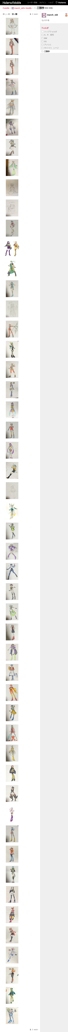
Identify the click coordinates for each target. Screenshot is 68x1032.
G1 (44, 41)
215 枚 (45, 20)
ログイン (42, 3)
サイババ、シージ (50, 48)
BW (44, 38)
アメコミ (46, 45)
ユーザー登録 (32, 3)
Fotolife (6, 8)
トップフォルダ (49, 32)
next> (36, 14)
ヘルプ (50, 3)
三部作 (46, 51)
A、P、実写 (48, 35)
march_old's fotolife (22, 8)
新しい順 (6, 14)
